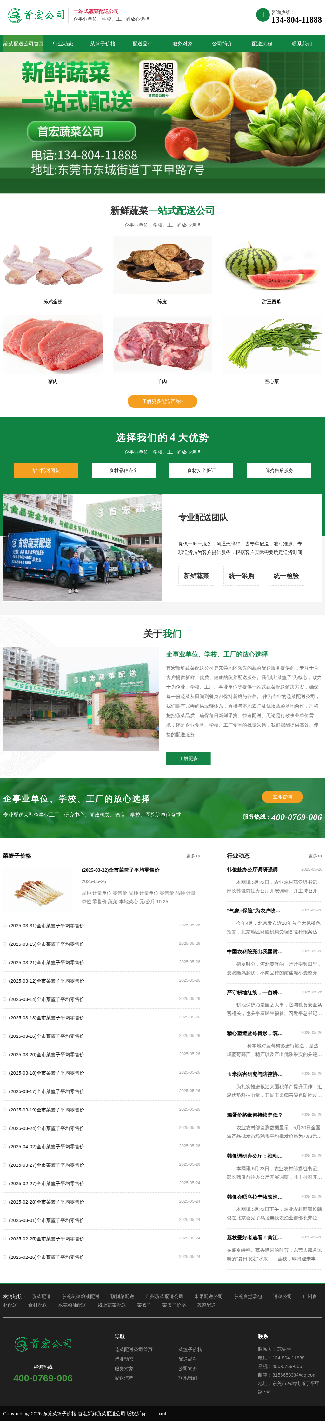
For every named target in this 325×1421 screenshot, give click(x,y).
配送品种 (142, 43)
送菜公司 (282, 1296)
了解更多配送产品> (162, 401)
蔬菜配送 (41, 1296)
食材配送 (37, 1305)
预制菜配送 (122, 1296)
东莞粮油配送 (72, 1305)
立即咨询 (282, 796)
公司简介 (222, 43)
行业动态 (63, 43)
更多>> (174, 855)
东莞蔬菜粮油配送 (81, 1296)
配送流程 (262, 43)
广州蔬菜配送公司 (164, 1296)
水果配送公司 (208, 1296)
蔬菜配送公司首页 (23, 43)
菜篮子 (144, 1305)
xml (162, 1413)
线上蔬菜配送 (112, 1305)
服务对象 (182, 43)
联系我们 (302, 43)
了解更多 (207, 758)
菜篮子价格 (103, 43)
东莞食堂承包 (248, 1296)
